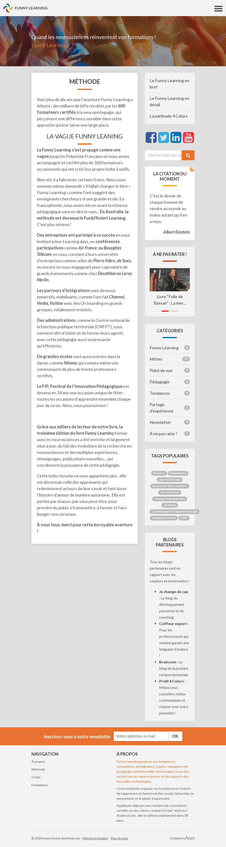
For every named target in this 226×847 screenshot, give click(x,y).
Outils (36, 777)
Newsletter (170, 422)
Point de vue (170, 370)
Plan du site (119, 838)
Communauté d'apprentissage (175, 511)
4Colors (159, 473)
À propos (38, 761)
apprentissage (170, 479)
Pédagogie (170, 381)
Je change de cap (173, 591)
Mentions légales (95, 838)
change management (169, 499)
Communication (164, 518)
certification (169, 492)
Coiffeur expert (173, 623)
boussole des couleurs (169, 486)
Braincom (167, 662)
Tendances (170, 393)
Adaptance (178, 473)
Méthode (38, 769)
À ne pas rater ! (170, 433)
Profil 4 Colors (171, 681)
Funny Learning (170, 347)
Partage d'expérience (170, 407)
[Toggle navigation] (218, 9)
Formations (39, 785)
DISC (184, 518)
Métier (170, 359)
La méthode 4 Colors (168, 116)
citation (170, 505)
